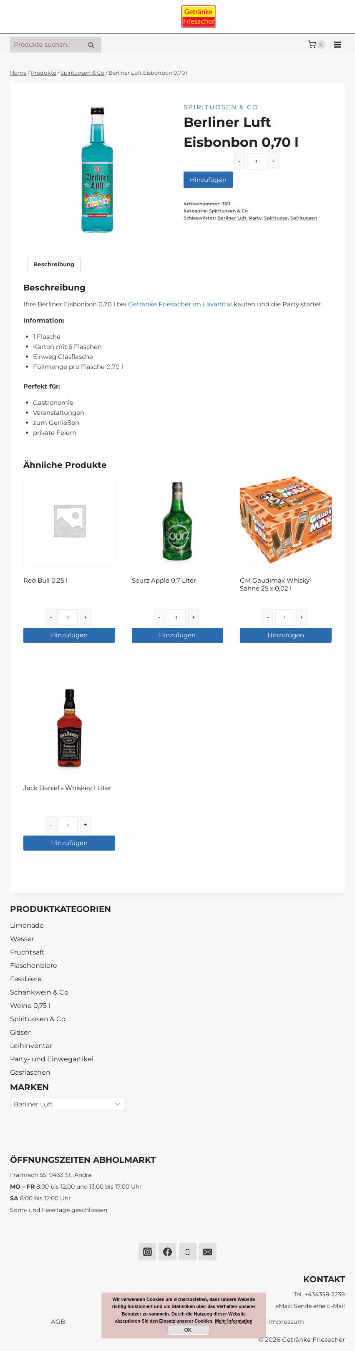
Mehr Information (233, 1320)
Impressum (286, 1322)
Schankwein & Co (39, 992)
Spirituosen (303, 218)
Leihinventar (31, 1046)
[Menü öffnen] (337, 44)
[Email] (208, 1251)
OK (188, 1330)
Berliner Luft (232, 218)
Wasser (22, 939)
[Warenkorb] (316, 44)
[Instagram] (147, 1251)
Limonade (27, 925)
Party (255, 218)
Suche (93, 45)
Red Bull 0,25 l (45, 580)
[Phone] (187, 1251)
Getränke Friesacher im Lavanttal (180, 304)
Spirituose (276, 218)
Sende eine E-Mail (319, 1306)
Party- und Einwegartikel (51, 1059)
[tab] (54, 264)
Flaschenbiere (33, 966)
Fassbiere (26, 979)
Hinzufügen (208, 180)
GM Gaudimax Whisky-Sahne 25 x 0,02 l (276, 584)
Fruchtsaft (27, 952)
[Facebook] (167, 1251)
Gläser (20, 1032)
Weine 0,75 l (30, 1006)
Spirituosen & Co (221, 107)
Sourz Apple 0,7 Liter (164, 580)
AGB (58, 1322)
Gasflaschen (30, 1072)
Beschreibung (53, 264)
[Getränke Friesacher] (198, 16)
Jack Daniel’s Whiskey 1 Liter (67, 788)
